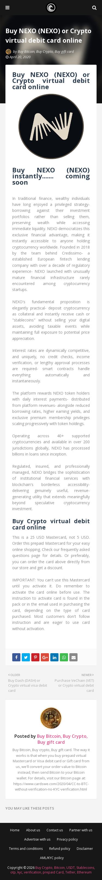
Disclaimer (85, 848)
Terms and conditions (26, 848)
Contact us (55, 830)
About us (33, 830)
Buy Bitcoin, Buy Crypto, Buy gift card (46, 51)
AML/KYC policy (52, 858)
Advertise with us (37, 839)
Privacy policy (67, 839)
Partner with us (80, 830)
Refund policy (59, 848)
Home (15, 830)
